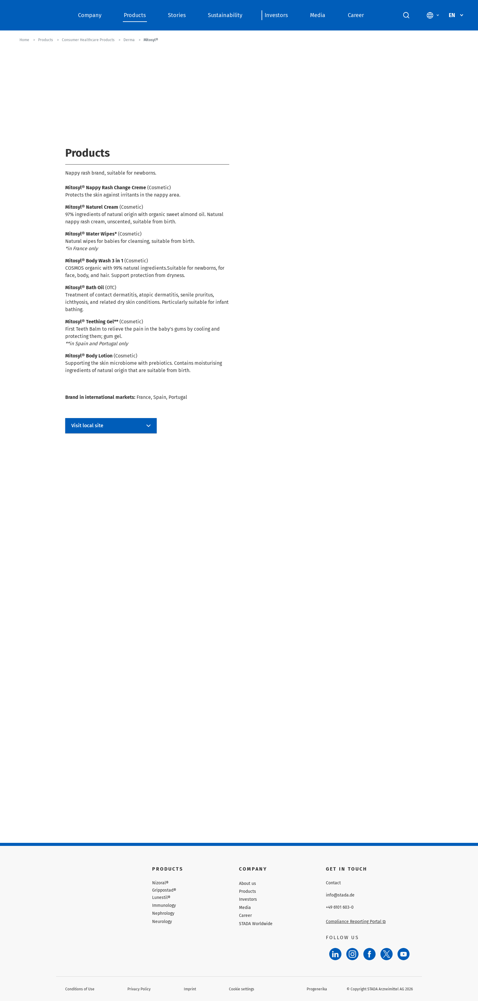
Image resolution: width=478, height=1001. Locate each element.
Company (90, 15)
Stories (177, 15)
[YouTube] (404, 954)
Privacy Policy (139, 989)
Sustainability (225, 15)
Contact (333, 883)
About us (247, 883)
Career (356, 15)
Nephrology (163, 913)
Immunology (164, 905)
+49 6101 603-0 (340, 907)
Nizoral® (160, 883)
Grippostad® (164, 890)
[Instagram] (352, 954)
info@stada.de (340, 895)
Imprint (190, 989)
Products (135, 15)
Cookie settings (241, 989)
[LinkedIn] (335, 954)
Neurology (162, 921)
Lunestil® (161, 897)
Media (317, 15)
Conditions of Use (80, 989)
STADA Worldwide (256, 923)
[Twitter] (386, 954)
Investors (276, 15)
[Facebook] (369, 954)
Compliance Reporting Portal (356, 921)
